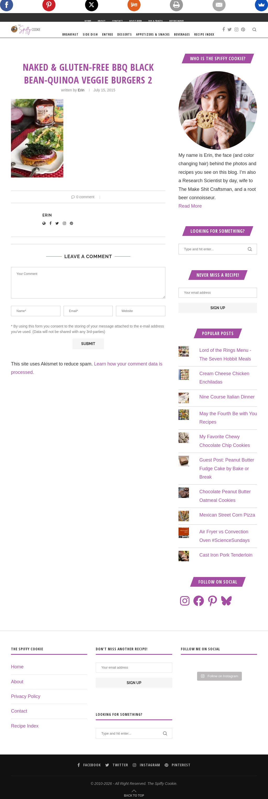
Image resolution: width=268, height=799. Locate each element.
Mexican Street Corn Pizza (227, 524)
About (101, 21)
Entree (138, 34)
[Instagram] (248, 62)
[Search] (254, 34)
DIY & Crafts (155, 21)
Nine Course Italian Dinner (227, 406)
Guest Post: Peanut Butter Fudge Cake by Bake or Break (226, 478)
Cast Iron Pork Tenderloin (226, 564)
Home (88, 21)
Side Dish (121, 34)
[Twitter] (241, 62)
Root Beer (135, 21)
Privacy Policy (25, 706)
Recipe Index (176, 21)
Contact (117, 21)
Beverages (213, 34)
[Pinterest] (255, 62)
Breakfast (101, 34)
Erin (81, 100)
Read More (190, 215)
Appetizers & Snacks (183, 34)
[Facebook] (235, 62)
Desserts (155, 34)
